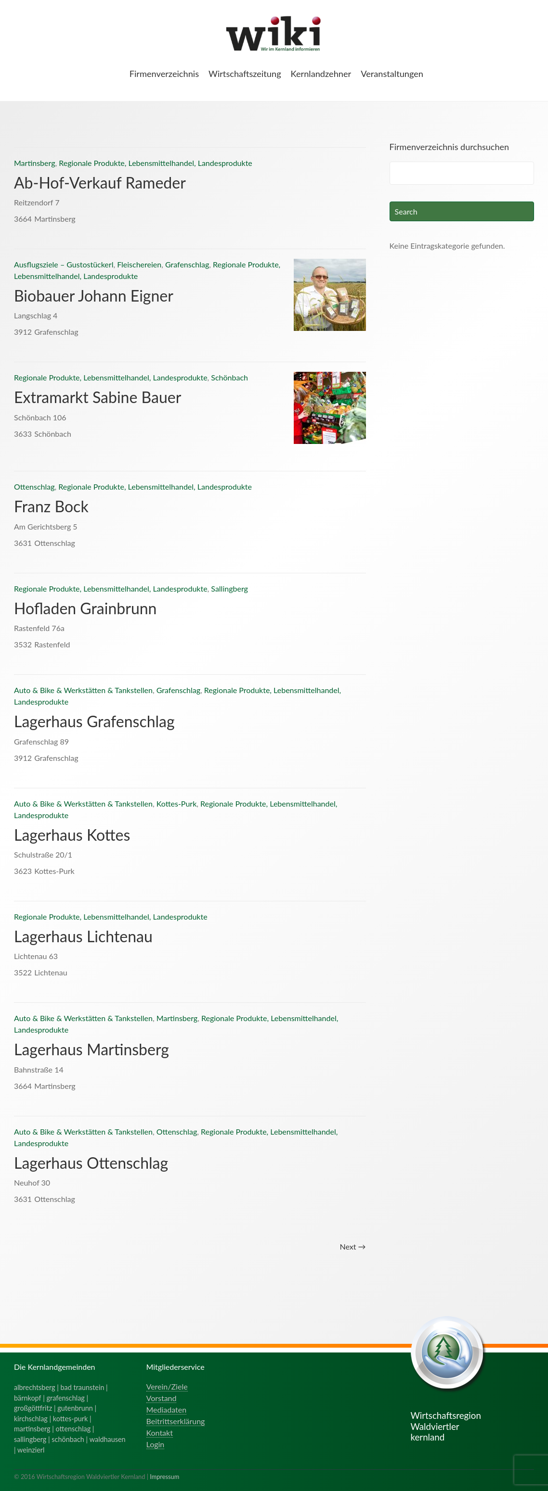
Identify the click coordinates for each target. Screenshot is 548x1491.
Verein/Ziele (167, 1386)
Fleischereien (139, 264)
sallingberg (30, 1439)
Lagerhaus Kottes (72, 834)
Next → (352, 1246)
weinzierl (30, 1450)
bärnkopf (27, 1398)
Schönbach (229, 377)
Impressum (164, 1476)
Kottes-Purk (177, 803)
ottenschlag (73, 1429)
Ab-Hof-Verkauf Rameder (100, 182)
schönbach (68, 1439)
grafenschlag (66, 1398)
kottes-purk (70, 1419)
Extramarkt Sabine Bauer (97, 397)
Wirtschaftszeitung (245, 73)
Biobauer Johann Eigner (93, 295)
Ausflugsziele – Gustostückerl (63, 264)
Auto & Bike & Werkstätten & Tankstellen (83, 690)
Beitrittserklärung (175, 1421)
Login (155, 1444)
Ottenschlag (34, 486)
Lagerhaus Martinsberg (91, 1049)
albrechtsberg (34, 1387)
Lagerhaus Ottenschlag (91, 1162)
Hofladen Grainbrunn (85, 608)
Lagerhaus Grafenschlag (94, 721)
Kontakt (159, 1432)
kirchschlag (31, 1419)
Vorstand (161, 1398)
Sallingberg (229, 588)
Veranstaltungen (392, 73)
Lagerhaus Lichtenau (83, 936)
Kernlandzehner (321, 73)
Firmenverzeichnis (164, 73)
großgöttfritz (33, 1408)
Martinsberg (34, 162)
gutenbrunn (75, 1408)
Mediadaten (166, 1409)
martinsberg (32, 1429)
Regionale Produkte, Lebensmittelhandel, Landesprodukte (155, 162)
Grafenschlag (187, 264)
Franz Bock (51, 506)
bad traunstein (82, 1387)
